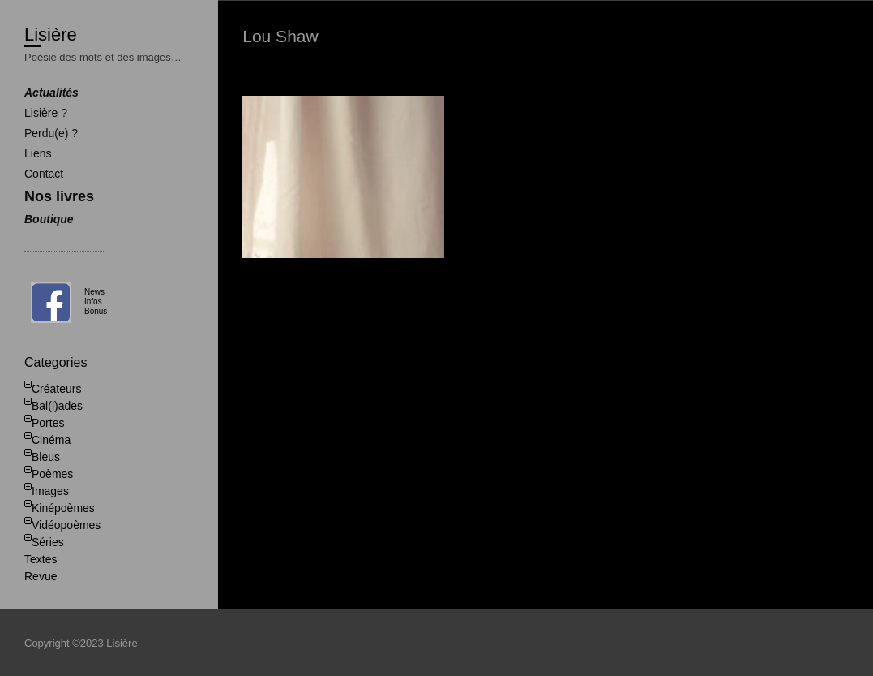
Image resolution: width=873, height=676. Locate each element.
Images (50, 490)
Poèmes (52, 473)
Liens (37, 153)
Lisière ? (45, 112)
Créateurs (56, 388)
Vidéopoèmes (66, 525)
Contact (43, 173)
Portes (48, 422)
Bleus (46, 456)
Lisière (50, 34)
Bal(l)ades (57, 405)
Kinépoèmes (63, 508)
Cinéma (51, 439)
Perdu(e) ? (51, 133)
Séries (48, 542)
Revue (40, 576)
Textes (40, 559)
